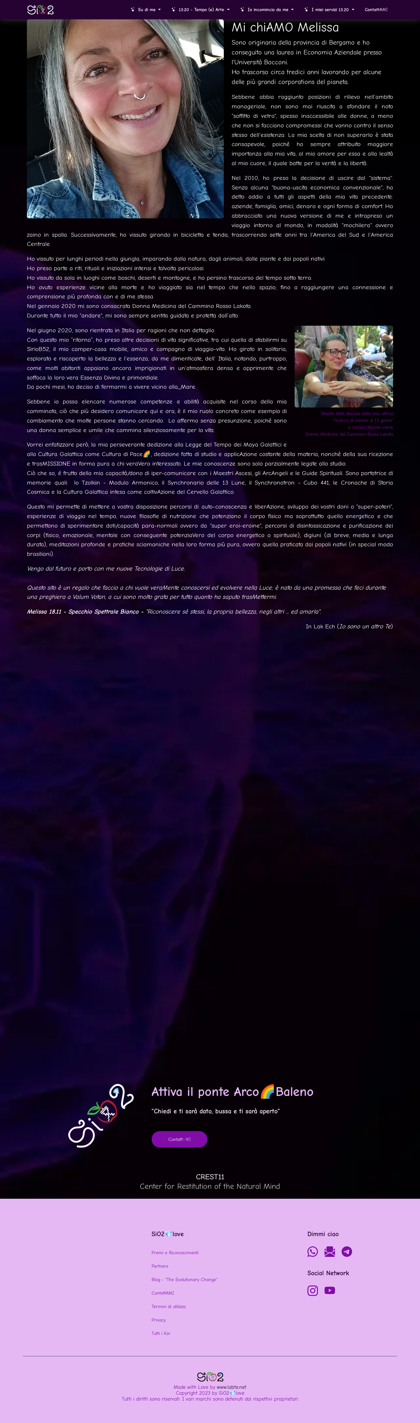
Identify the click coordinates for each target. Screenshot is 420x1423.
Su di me (144, 9)
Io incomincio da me (265, 9)
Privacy (159, 1320)
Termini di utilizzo (169, 1306)
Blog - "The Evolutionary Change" (184, 1279)
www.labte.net (231, 1387)
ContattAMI (163, 1293)
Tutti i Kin (161, 1333)
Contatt (376, 9)
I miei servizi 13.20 (327, 9)
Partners (160, 1266)
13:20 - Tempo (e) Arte (198, 9)
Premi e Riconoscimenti (175, 1253)
